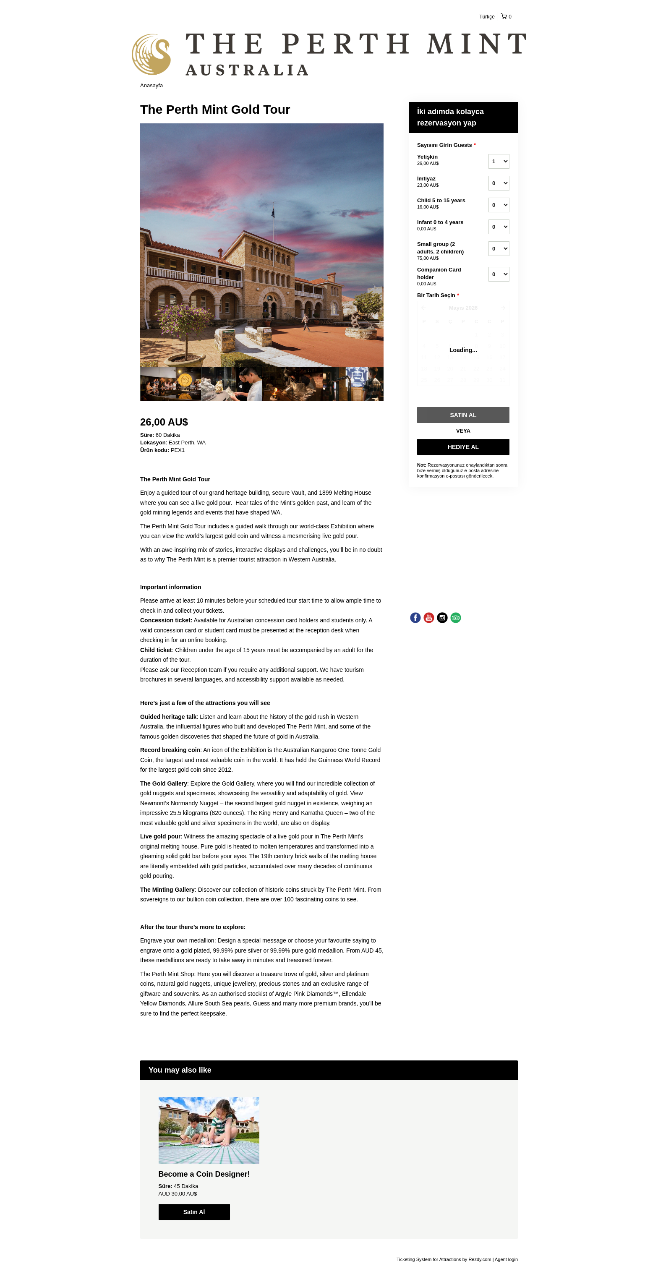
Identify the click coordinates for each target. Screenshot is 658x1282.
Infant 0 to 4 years (442, 225)
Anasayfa (151, 85)
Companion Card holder (442, 276)
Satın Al (194, 1212)
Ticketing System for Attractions (429, 1259)
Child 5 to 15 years (442, 204)
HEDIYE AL (463, 447)
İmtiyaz (442, 182)
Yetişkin (442, 160)
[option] (170, 384)
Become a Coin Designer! (204, 1174)
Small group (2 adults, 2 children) (442, 251)
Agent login (506, 1259)
